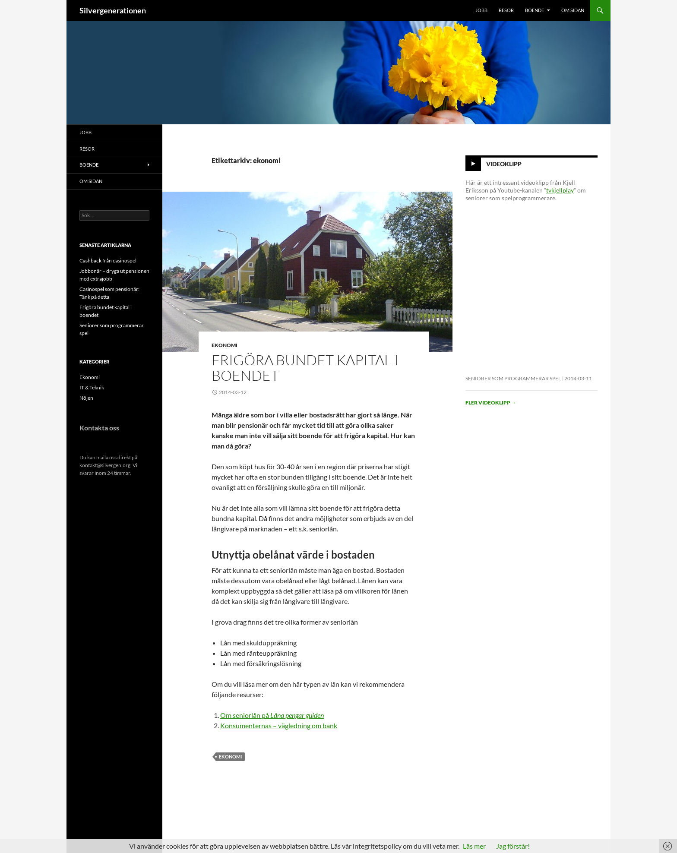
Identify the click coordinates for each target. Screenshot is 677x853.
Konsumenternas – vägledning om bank (278, 725)
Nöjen (86, 398)
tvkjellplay (560, 190)
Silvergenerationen (112, 10)
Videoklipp (504, 163)
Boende (534, 10)
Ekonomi (224, 345)
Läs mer (474, 846)
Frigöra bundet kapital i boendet (305, 367)
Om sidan (572, 10)
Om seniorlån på (272, 715)
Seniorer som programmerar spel (513, 378)
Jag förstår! (513, 846)
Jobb (481, 10)
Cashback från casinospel (107, 260)
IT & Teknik (91, 387)
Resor (506, 10)
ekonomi (230, 756)
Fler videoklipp (490, 402)
